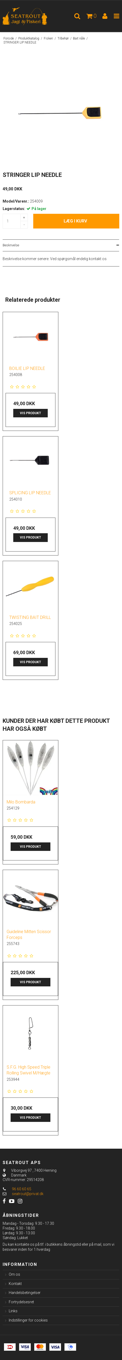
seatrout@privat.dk (27, 1194)
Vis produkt (30, 413)
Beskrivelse (11, 245)
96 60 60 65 (17, 1189)
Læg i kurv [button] (75, 221)
